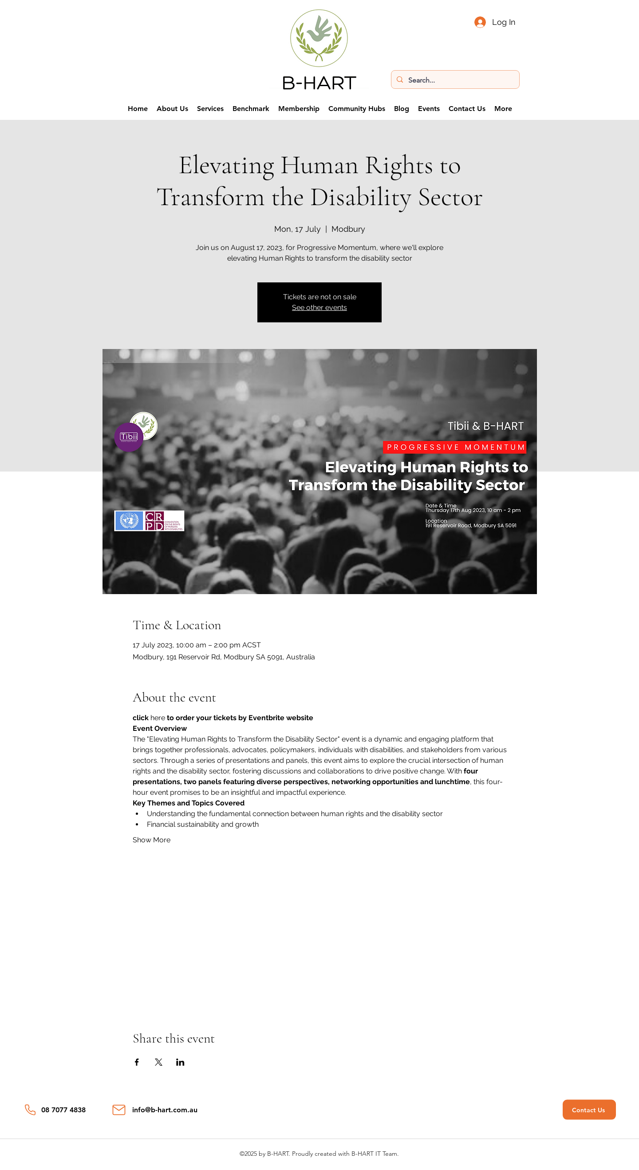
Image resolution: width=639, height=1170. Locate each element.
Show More (151, 840)
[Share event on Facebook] (137, 1062)
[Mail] (119, 1110)
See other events (319, 307)
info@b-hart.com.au (164, 1110)
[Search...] (454, 80)
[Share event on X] (158, 1062)
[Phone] (30, 1110)
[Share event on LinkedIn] (180, 1062)
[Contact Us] (589, 1110)
